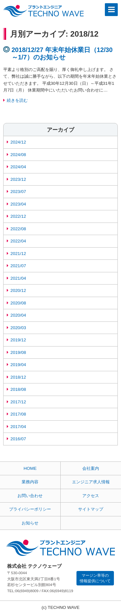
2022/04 (18, 241)
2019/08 (18, 352)
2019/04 (18, 364)
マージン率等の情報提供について (95, 578)
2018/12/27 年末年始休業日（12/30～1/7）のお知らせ (62, 53)
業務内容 (30, 481)
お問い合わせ (30, 495)
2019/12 (18, 340)
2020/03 (18, 327)
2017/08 (18, 414)
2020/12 (18, 290)
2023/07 (18, 191)
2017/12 (18, 401)
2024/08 (18, 154)
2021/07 (18, 265)
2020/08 (18, 303)
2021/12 (18, 253)
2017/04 (18, 426)
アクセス (90, 495)
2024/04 (18, 166)
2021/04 (18, 278)
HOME (30, 468)
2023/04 (18, 204)
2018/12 (18, 377)
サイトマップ (90, 509)
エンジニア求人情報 (91, 481)
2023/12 (18, 179)
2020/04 (18, 315)
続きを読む (17, 100)
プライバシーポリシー (30, 509)
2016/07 (18, 438)
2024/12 (18, 142)
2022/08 (18, 228)
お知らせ (30, 523)
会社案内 (90, 468)
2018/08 (18, 389)
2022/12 (18, 216)
